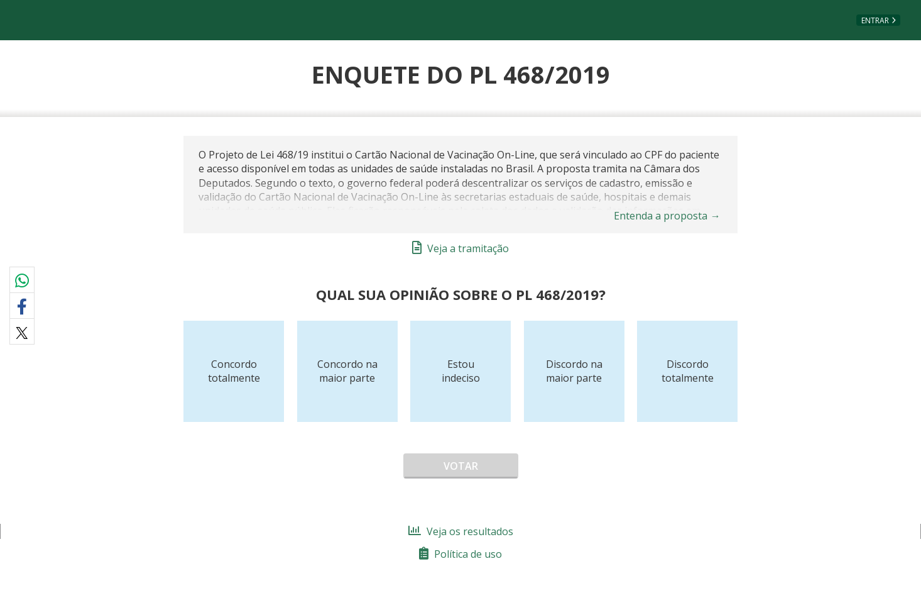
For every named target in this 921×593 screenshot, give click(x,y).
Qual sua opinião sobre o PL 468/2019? (461, 294)
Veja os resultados (460, 531)
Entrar (875, 20)
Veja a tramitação (460, 248)
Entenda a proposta (667, 216)
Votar (461, 466)
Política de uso (460, 554)
